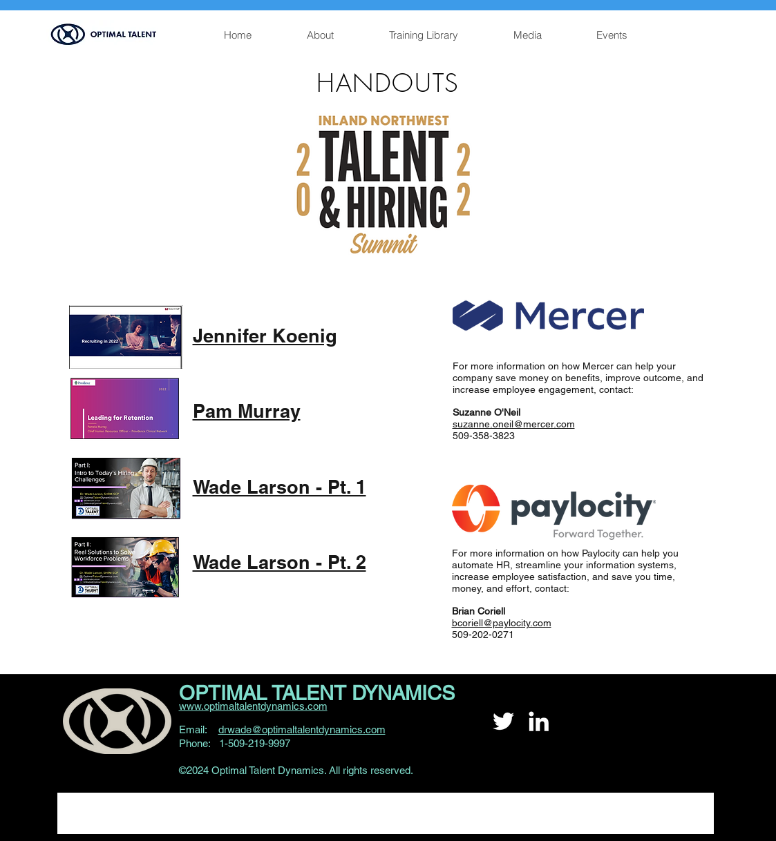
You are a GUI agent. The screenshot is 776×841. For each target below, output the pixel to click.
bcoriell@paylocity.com (501, 622)
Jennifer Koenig (265, 336)
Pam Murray (247, 411)
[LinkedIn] (538, 721)
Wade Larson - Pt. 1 (279, 487)
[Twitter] (503, 721)
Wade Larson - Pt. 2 (279, 562)
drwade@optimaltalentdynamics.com (302, 729)
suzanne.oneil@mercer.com (514, 423)
